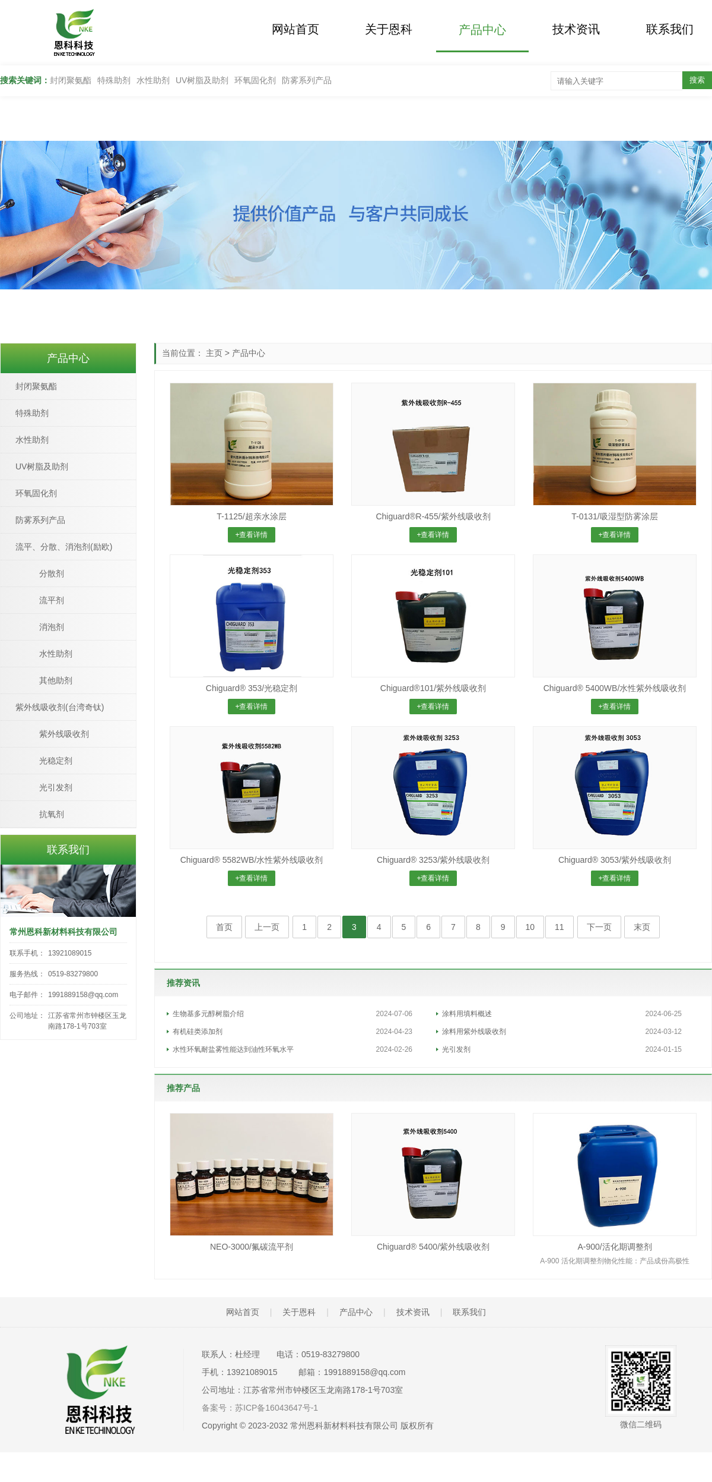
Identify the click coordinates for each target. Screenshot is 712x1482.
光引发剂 (456, 1049)
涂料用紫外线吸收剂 (474, 1031)
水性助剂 (153, 80)
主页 (214, 353)
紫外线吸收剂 (64, 734)
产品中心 (476, 29)
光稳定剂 (55, 760)
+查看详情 (251, 535)
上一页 (267, 927)
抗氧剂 (51, 814)
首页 (224, 927)
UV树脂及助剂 (202, 80)
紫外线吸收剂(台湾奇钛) (59, 707)
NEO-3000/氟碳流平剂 (251, 1246)
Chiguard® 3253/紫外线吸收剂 (433, 860)
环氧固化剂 (255, 80)
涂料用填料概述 (467, 1014)
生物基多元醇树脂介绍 (208, 1014)
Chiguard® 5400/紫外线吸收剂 (433, 1246)
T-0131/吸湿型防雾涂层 (614, 516)
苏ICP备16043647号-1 (276, 1407)
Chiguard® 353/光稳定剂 (251, 688)
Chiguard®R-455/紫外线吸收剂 (433, 516)
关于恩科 (383, 28)
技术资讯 (567, 28)
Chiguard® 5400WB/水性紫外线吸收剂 (614, 688)
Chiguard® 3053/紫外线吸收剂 (614, 860)
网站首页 (293, 28)
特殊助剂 (114, 80)
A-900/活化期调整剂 (614, 1246)
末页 (642, 927)
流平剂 (51, 600)
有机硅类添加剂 (198, 1031)
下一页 (599, 927)
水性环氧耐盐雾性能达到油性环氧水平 (233, 1049)
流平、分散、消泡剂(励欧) (63, 546)
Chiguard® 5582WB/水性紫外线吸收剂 (251, 860)
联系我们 (658, 28)
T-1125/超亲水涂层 (251, 516)
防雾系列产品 (307, 80)
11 (559, 927)
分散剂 (51, 573)
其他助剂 (55, 680)
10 (530, 927)
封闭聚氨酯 (70, 80)
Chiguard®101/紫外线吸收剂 (433, 688)
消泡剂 (51, 627)
